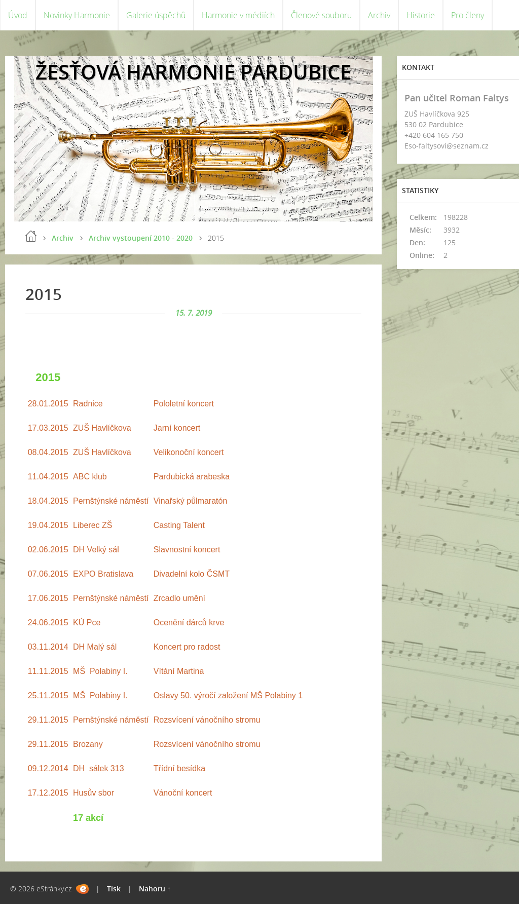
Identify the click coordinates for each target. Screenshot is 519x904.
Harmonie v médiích (238, 15)
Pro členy (467, 15)
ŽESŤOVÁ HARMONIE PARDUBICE (193, 72)
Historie (420, 15)
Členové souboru (321, 15)
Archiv (379, 15)
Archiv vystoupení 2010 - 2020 (141, 238)
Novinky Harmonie (77, 15)
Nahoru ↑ (155, 888)
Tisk (114, 888)
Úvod (17, 15)
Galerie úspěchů (156, 15)
